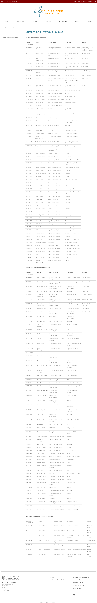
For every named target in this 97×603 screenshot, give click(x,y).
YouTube (74, 595)
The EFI (7, 21)
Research (20, 21)
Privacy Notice (77, 588)
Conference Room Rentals (58, 580)
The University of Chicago (11, 1)
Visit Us (80, 1)
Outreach (52, 577)
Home (3, 27)
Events (48, 21)
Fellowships (62, 21)
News (75, 1)
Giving (85, 1)
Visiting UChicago (79, 585)
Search (95, 1)
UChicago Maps (78, 582)
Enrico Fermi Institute (48, 11)
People (34, 21)
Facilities (76, 21)
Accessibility (77, 580)
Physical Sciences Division (81, 577)
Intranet (90, 1)
